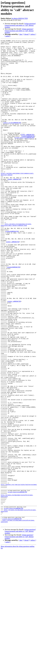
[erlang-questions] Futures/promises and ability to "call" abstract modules (20, 25)
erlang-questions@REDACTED (24, 157)
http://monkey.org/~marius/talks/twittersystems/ (19, 573)
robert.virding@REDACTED (12, 139)
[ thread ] (26, 34)
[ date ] (21, 34)
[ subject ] (33, 34)
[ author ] (8, 36)
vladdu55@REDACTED (28, 155)
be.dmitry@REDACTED (20, 18)
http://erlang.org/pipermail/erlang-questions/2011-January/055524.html (16, 261)
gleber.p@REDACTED (27, 153)
